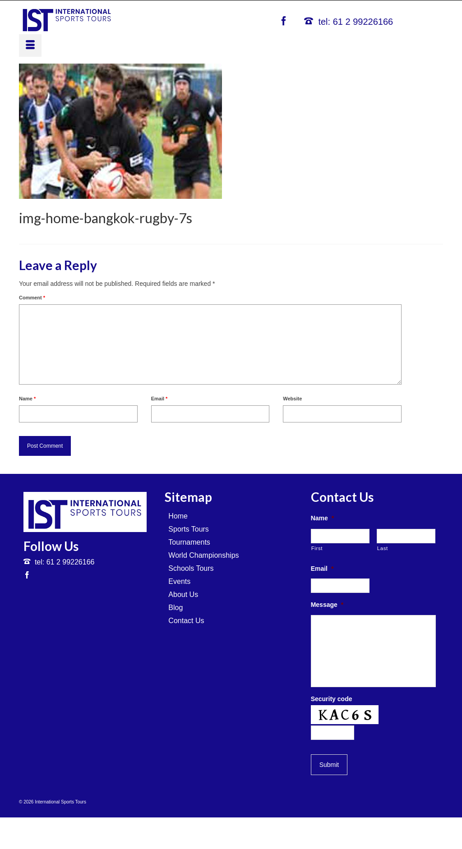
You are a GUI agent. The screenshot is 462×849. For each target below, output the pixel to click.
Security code (331, 698)
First (317, 548)
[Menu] (30, 45)
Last (382, 548)
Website (292, 398)
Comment (32, 297)
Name (27, 398)
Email (159, 398)
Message (327, 604)
